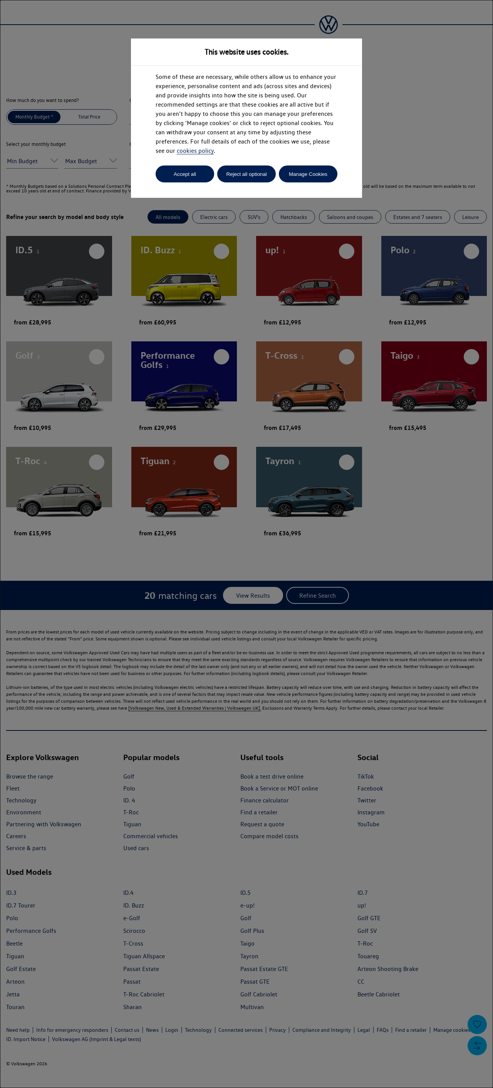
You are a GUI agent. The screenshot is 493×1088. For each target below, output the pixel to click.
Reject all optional (246, 174)
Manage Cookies (308, 174)
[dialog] (246, 544)
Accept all (185, 174)
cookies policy (195, 150)
